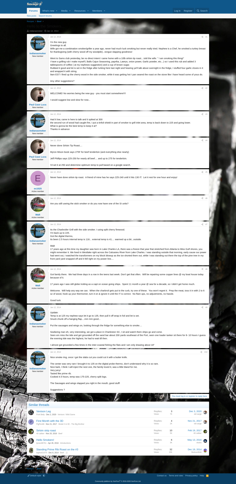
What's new (48, 10)
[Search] (202, 11)
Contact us (161, 475)
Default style (34, 475)
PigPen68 (40, 424)
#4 (206, 140)
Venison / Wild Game (66, 414)
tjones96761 (41, 443)
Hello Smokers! (45, 439)
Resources (80, 10)
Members (97, 10)
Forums (33, 10)
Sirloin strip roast (46, 430)
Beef (60, 433)
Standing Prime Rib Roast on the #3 (57, 449)
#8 (206, 269)
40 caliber (40, 433)
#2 (206, 88)
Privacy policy (191, 475)
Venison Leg (43, 411)
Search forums (45, 16)
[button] (57, 11)
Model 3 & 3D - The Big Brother (71, 424)
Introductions (65, 443)
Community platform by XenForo (118, 481)
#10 (205, 352)
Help (202, 475)
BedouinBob (197, 452)
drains (199, 443)
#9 (206, 307)
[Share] (202, 37)
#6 (206, 198)
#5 (206, 172)
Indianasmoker (36, 31)
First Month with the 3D (49, 420)
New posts (31, 16)
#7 (206, 224)
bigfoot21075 (41, 453)
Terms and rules (176, 475)
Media (64, 10)
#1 (206, 37)
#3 (206, 114)
